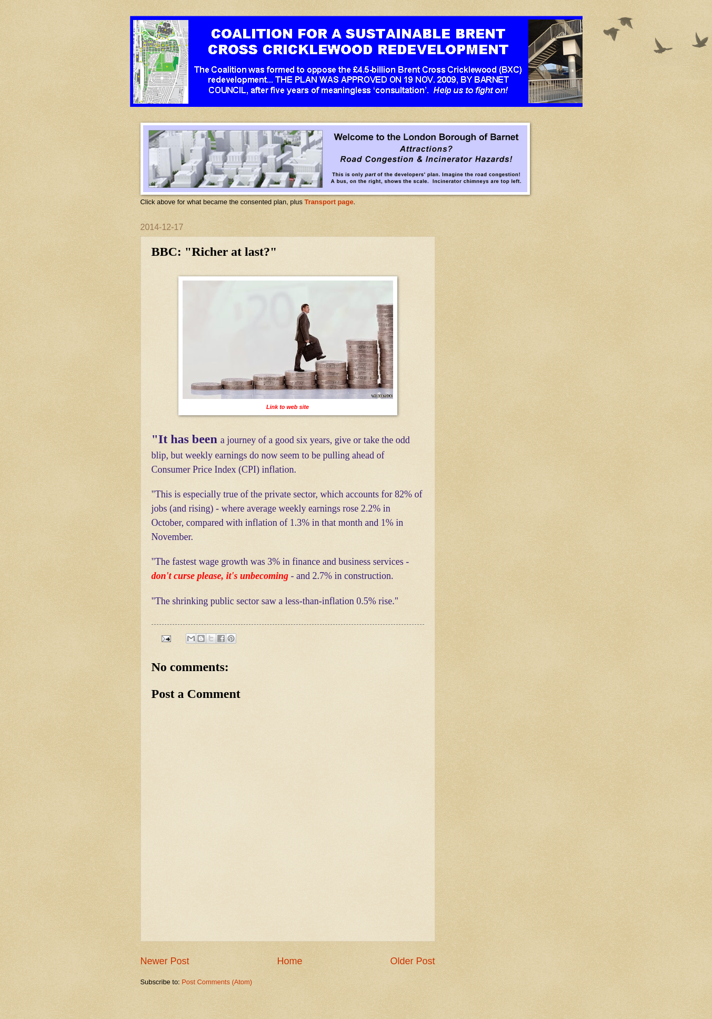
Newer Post (165, 961)
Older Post (412, 961)
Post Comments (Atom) (217, 982)
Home (289, 961)
